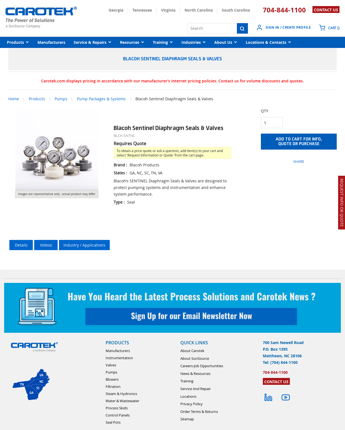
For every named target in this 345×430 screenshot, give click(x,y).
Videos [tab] (46, 245)
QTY (264, 110)
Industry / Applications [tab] (84, 245)
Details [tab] (21, 245)
